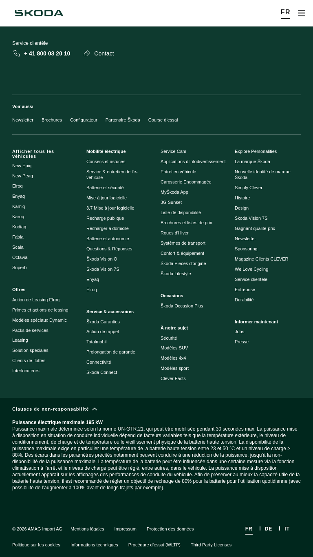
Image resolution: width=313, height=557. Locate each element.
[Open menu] (301, 13)
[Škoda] (39, 13)
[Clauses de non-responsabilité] (156, 455)
